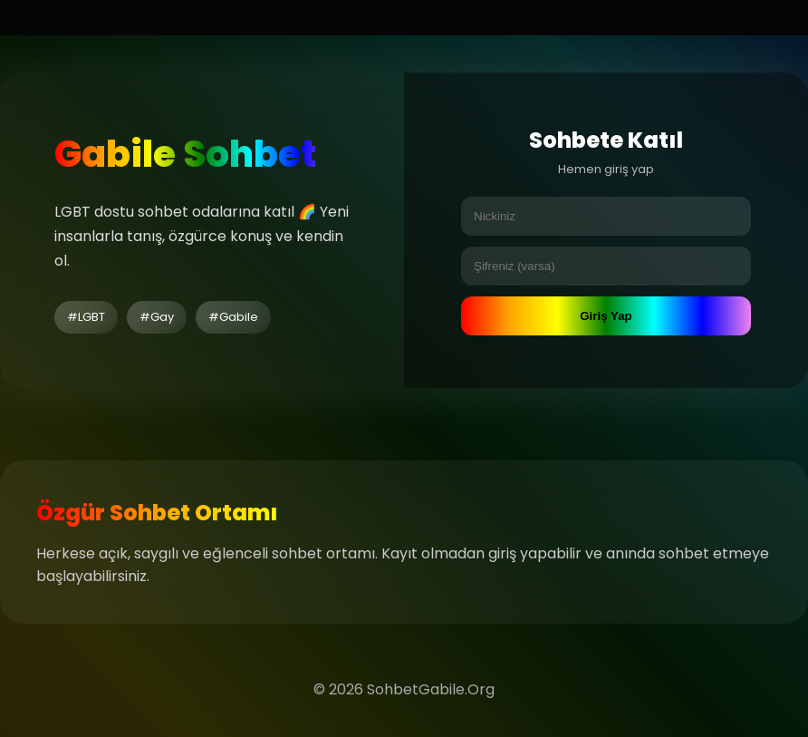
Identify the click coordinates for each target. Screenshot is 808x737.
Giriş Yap (606, 316)
